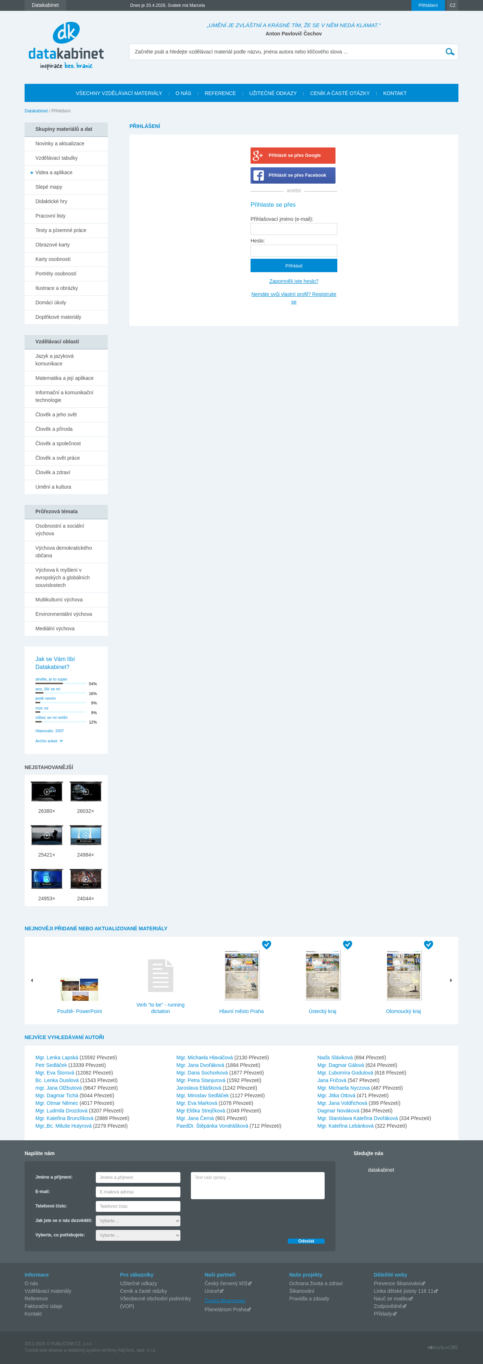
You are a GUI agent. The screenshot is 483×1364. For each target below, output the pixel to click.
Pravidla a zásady (309, 1298)
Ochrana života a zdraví (316, 1283)
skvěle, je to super (51, 679)
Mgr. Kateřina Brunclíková (65, 1118)
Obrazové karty (52, 245)
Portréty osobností (56, 273)
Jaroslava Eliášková (199, 1088)
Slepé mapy (48, 187)
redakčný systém (84, 1350)
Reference (36, 1298)
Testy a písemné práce (60, 230)
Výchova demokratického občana (63, 551)
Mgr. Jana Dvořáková (201, 1065)
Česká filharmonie (225, 1300)
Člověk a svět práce (57, 458)
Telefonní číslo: (51, 1206)
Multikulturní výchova (59, 599)
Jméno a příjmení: (54, 1177)
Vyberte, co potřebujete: (60, 1235)
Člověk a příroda (54, 429)
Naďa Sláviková (335, 1057)
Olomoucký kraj (403, 1011)
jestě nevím (45, 698)
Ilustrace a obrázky (56, 288)
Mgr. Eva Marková (197, 1103)
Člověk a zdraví (52, 472)
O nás (31, 1283)
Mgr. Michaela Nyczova (344, 1088)
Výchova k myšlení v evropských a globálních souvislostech (62, 577)
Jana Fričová (332, 1080)
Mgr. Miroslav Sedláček (203, 1095)
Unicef (212, 1291)
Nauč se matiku (391, 1298)
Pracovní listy (50, 216)
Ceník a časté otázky (143, 1291)
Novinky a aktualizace (59, 143)
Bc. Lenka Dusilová (57, 1080)
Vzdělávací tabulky (56, 158)
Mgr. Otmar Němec (57, 1103)
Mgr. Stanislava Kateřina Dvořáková (358, 1118)
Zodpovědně (388, 1306)
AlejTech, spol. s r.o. (136, 1350)
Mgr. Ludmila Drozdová (62, 1111)
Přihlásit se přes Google (295, 155)
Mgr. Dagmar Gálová (341, 1065)
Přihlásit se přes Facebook (297, 175)
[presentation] (246, 1217)
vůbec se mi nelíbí (51, 717)
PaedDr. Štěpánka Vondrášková (212, 1126)
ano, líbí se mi (47, 689)
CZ (453, 5)
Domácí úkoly (50, 302)
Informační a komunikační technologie (64, 396)
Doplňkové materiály (58, 317)
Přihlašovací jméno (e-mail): (282, 219)
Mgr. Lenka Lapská (57, 1057)
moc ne (41, 708)
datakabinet (381, 1170)
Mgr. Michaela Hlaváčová (205, 1057)
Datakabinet (36, 110)
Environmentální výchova (63, 614)
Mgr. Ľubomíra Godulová (346, 1073)
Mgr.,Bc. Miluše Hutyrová (64, 1126)
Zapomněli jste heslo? (294, 281)
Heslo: (258, 241)
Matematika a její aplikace (64, 378)
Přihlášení (428, 5)
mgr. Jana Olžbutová (59, 1088)
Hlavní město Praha (241, 1011)
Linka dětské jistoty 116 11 (403, 1291)
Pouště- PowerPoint (79, 1011)
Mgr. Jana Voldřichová (343, 1103)
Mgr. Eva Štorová (55, 1073)
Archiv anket (46, 741)
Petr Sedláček (51, 1065)
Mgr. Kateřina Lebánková (346, 1126)
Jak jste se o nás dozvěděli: (63, 1220)
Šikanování (301, 1291)
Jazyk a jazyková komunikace (54, 359)
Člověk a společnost (58, 443)
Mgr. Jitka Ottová (337, 1095)
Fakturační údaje (43, 1306)
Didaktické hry (51, 201)
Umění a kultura (53, 487)
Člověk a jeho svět (56, 414)
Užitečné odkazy (138, 1283)
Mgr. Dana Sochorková (202, 1073)
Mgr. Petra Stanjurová (201, 1080)
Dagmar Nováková (339, 1111)
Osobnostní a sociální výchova (59, 529)
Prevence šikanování (397, 1283)
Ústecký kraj (322, 1011)
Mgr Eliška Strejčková (201, 1111)
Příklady (383, 1314)
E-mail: (42, 1191)
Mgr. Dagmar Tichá (57, 1095)
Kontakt (33, 1314)
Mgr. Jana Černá (195, 1118)
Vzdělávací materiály (48, 1291)
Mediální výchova (54, 628)
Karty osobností (52, 259)
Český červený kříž (226, 1283)
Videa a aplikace (53, 172)
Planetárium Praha (226, 1309)
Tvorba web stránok (44, 1350)
